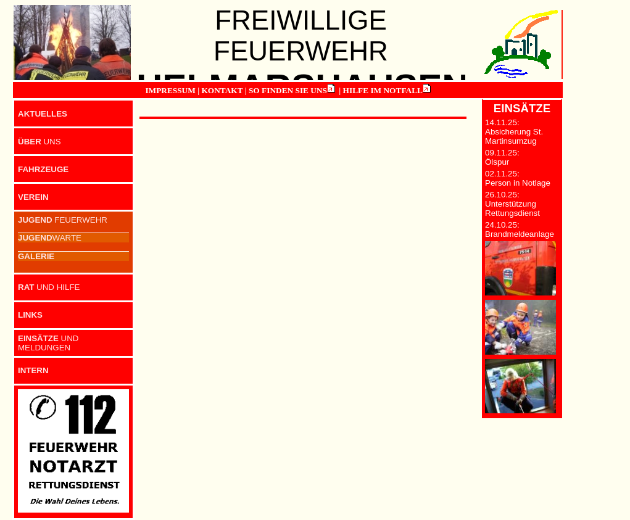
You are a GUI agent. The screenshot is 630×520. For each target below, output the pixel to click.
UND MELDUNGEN (48, 343)
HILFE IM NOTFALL (383, 90)
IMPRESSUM (170, 90)
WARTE (49, 237)
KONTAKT (221, 90)
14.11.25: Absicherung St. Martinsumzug (514, 132)
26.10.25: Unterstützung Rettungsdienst (512, 204)
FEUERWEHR (62, 220)
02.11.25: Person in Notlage (517, 178)
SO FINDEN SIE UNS (288, 90)
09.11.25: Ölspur (502, 157)
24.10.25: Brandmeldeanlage (519, 229)
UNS (39, 141)
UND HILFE (49, 287)
